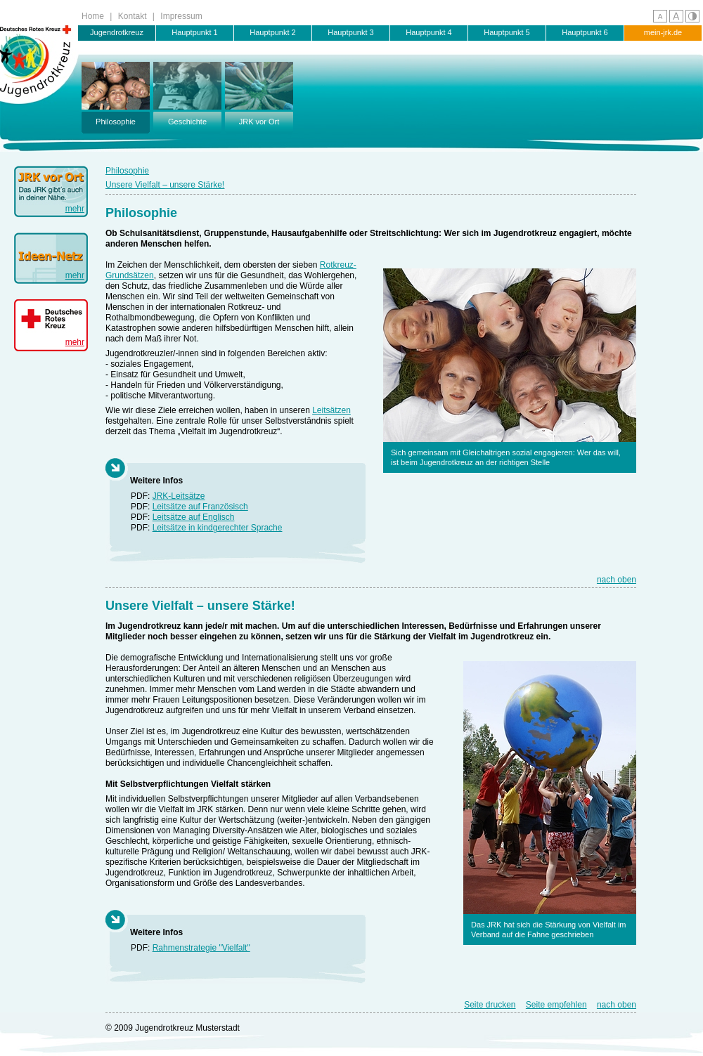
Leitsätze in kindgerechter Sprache (218, 528)
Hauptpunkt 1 (194, 32)
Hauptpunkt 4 (428, 32)
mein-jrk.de (663, 32)
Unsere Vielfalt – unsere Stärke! (164, 185)
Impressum (181, 16)
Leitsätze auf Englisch (194, 517)
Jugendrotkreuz (116, 32)
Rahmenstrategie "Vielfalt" (201, 948)
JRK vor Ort (259, 94)
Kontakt (132, 16)
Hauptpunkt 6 (584, 32)
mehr (74, 209)
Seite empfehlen (556, 1005)
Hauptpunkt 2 (272, 32)
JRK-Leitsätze (179, 496)
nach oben (616, 580)
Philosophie (116, 94)
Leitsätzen (331, 410)
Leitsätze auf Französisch (200, 506)
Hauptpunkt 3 (350, 32)
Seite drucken (489, 1005)
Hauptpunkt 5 (506, 32)
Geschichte (187, 94)
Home (93, 16)
